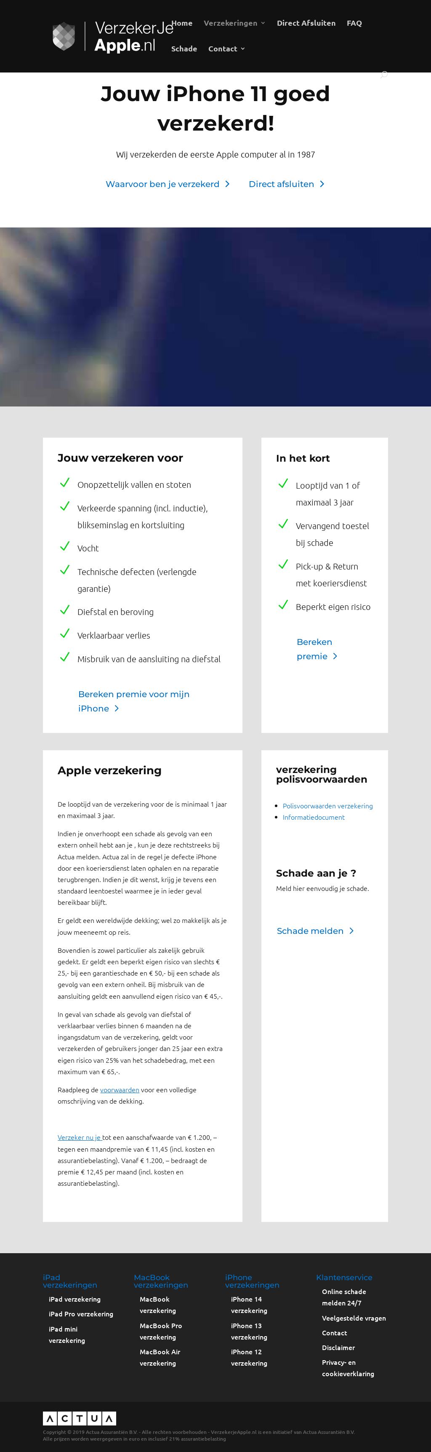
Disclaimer (338, 1347)
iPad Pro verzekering (81, 1313)
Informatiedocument (314, 816)
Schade (184, 49)
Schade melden (310, 931)
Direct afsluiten (281, 184)
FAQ (354, 23)
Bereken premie (315, 649)
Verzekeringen (231, 23)
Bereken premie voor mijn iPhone (134, 701)
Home (182, 23)
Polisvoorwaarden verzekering (328, 805)
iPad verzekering (75, 1298)
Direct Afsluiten (306, 23)
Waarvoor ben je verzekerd (163, 184)
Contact (222, 49)
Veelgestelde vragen (354, 1317)
